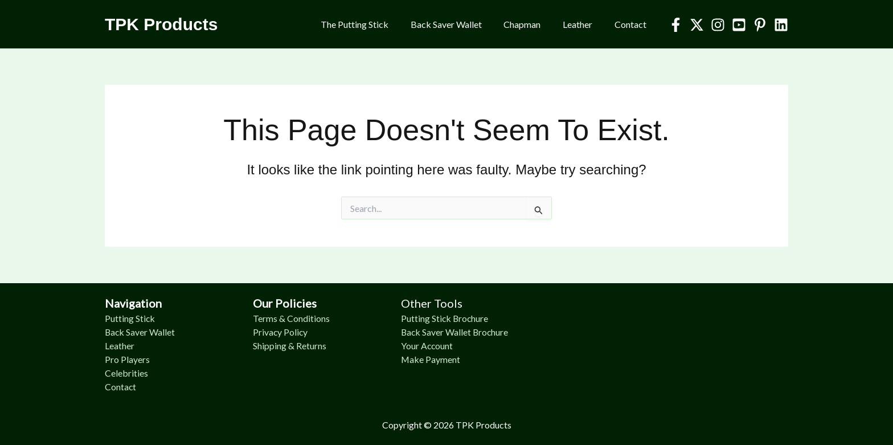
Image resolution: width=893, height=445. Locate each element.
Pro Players (127, 359)
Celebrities (126, 373)
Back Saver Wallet (459, 24)
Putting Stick (130, 318)
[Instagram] (718, 25)
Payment (443, 359)
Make (413, 359)
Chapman (531, 24)
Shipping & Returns (289, 345)
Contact (632, 24)
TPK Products (161, 24)
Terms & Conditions (291, 318)
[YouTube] (739, 25)
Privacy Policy (281, 331)
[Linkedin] (781, 25)
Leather (583, 24)
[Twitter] (697, 25)
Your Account (427, 345)
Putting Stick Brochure (445, 318)
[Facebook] (676, 25)
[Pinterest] (760, 25)
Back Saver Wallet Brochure (455, 331)
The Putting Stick (371, 24)
